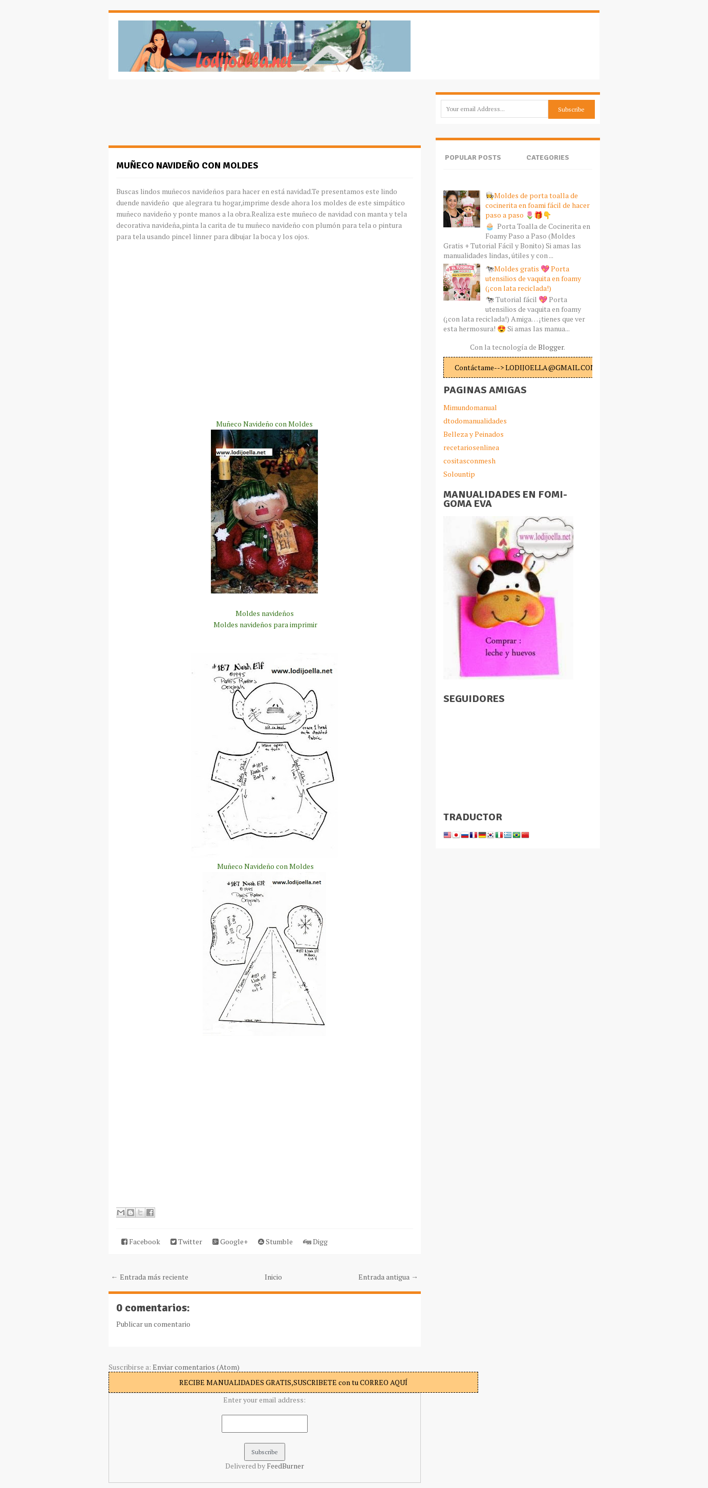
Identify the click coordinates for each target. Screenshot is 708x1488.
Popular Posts (473, 157)
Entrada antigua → (388, 1277)
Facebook (140, 1241)
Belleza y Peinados (473, 434)
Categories (547, 157)
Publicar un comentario (153, 1324)
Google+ (230, 1241)
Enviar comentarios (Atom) (196, 1367)
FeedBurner (285, 1466)
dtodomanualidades (475, 421)
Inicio (273, 1277)
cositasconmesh (469, 460)
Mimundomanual (470, 407)
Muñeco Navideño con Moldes (187, 165)
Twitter (186, 1241)
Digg (315, 1241)
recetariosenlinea (471, 447)
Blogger (551, 347)
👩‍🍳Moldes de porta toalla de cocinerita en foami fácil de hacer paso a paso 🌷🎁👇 (537, 205)
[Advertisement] (190, 117)
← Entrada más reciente (149, 1277)
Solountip (459, 474)
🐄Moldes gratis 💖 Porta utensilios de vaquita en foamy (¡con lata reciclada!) (533, 278)
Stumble (275, 1241)
